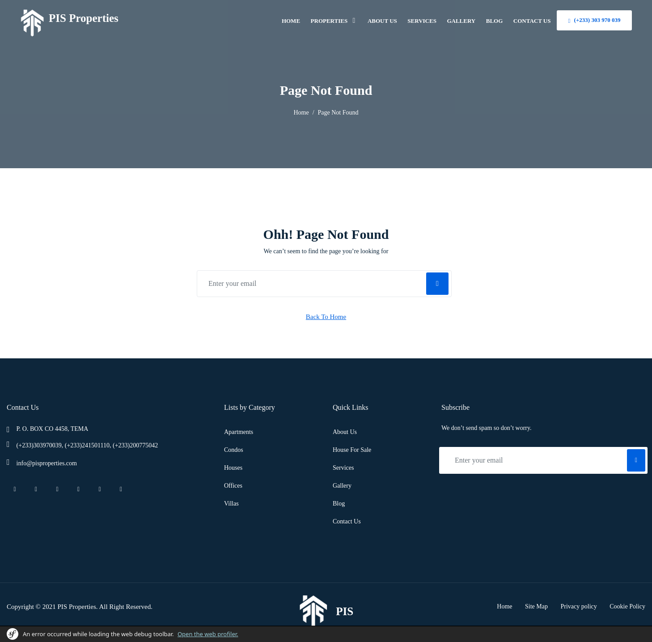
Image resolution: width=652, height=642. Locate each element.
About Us (345, 432)
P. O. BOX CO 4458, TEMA (53, 428)
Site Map (536, 606)
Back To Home (326, 316)
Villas (231, 503)
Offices (233, 485)
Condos (233, 449)
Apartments (238, 432)
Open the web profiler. (208, 634)
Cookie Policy (627, 606)
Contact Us (347, 521)
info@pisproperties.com (47, 463)
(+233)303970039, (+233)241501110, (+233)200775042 (87, 445)
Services (343, 467)
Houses (233, 467)
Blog (339, 503)
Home (301, 112)
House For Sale (352, 449)
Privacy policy (579, 606)
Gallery (342, 485)
